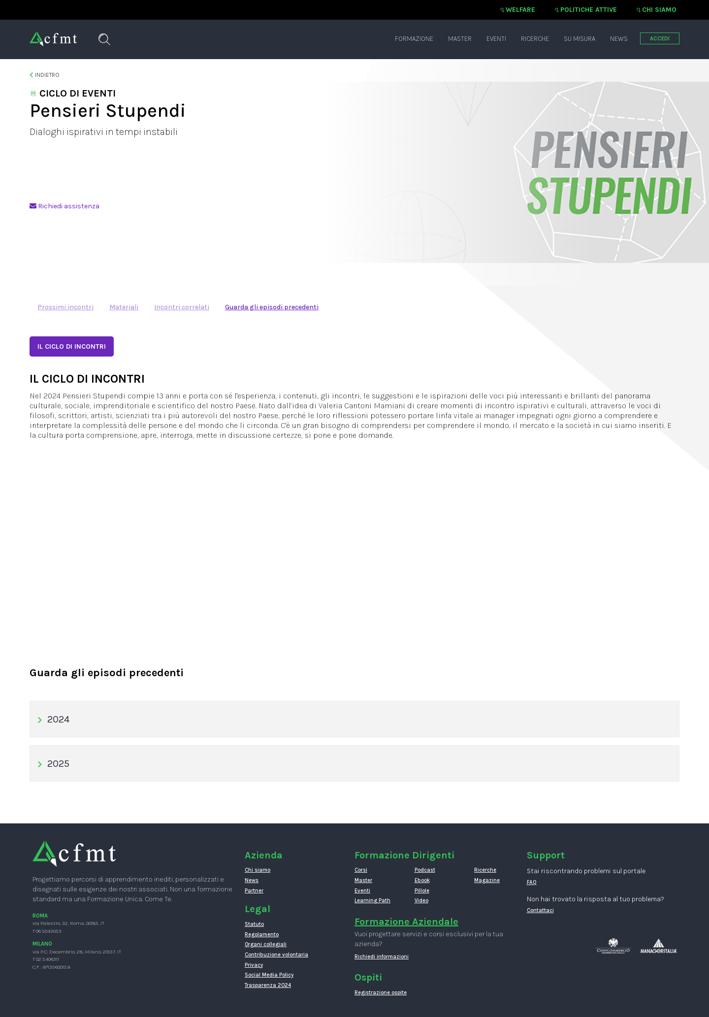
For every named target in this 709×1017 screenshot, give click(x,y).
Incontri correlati (181, 307)
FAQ (532, 882)
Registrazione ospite (380, 992)
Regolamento (262, 934)
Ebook (422, 880)
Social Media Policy (269, 975)
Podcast (425, 870)
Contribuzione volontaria (276, 954)
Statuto (254, 924)
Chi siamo (659, 9)
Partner (254, 890)
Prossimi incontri (65, 307)
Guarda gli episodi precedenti (272, 307)
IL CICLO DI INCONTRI (71, 346)
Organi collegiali (266, 944)
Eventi (496, 38)
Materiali (123, 307)
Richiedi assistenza (64, 206)
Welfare (520, 9)
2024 (53, 719)
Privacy (254, 965)
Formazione (414, 38)
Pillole (422, 890)
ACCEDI (660, 38)
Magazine (487, 880)
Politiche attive (588, 9)
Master (460, 38)
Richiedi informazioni (381, 956)
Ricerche (535, 38)
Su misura (579, 38)
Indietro (45, 74)
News (619, 38)
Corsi (360, 870)
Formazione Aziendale (406, 921)
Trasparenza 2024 (268, 985)
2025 (53, 763)
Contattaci (540, 910)
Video (421, 900)
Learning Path (372, 900)
